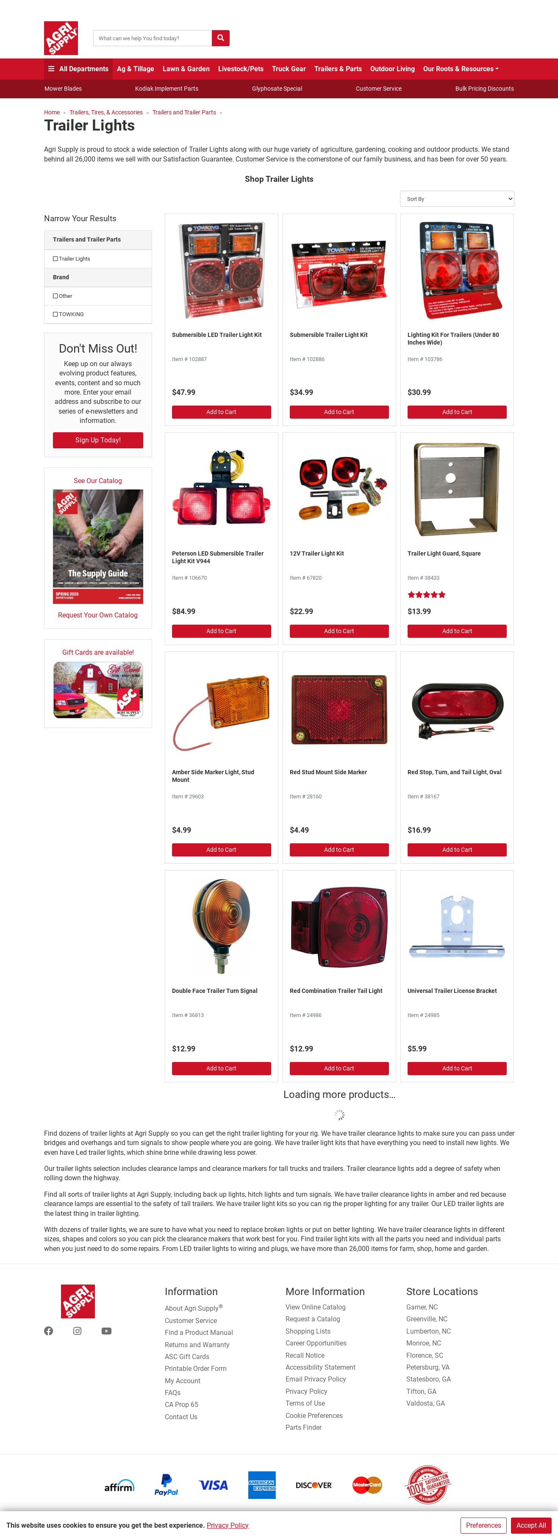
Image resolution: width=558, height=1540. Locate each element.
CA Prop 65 (181, 1405)
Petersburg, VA (428, 1367)
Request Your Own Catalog (98, 615)
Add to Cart (221, 412)
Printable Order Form (196, 1369)
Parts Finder (304, 1427)
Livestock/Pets (241, 69)
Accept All (531, 1525)
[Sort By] (457, 199)
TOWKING (68, 314)
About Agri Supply (194, 1307)
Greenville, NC (426, 1319)
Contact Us (181, 1417)
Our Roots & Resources (458, 69)
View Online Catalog (316, 1307)
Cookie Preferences (314, 1416)
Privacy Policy (228, 1525)
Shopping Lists (308, 1331)
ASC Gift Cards (187, 1357)
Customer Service (379, 88)
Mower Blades (63, 88)
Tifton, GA (421, 1391)
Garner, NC (422, 1307)
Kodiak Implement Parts (166, 88)
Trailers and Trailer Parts (184, 112)
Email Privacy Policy (316, 1379)
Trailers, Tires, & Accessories (106, 112)
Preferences (483, 1525)
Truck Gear (289, 69)
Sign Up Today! (98, 440)
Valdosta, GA (425, 1403)
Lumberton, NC (428, 1331)
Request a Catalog (313, 1319)
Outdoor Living (392, 69)
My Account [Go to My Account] (182, 1381)
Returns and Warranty (197, 1345)
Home (52, 112)
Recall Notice (305, 1355)
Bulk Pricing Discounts (484, 88)
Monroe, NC (423, 1343)
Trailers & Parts (338, 69)
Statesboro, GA (428, 1379)
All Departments (78, 69)
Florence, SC (424, 1355)
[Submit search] (221, 38)
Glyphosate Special (277, 88)
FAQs (172, 1393)
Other (62, 296)
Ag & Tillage (135, 69)
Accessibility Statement (320, 1367)
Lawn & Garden (186, 69)
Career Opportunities (316, 1343)
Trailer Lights (71, 259)
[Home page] (61, 38)
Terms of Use (305, 1403)
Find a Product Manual (199, 1333)
